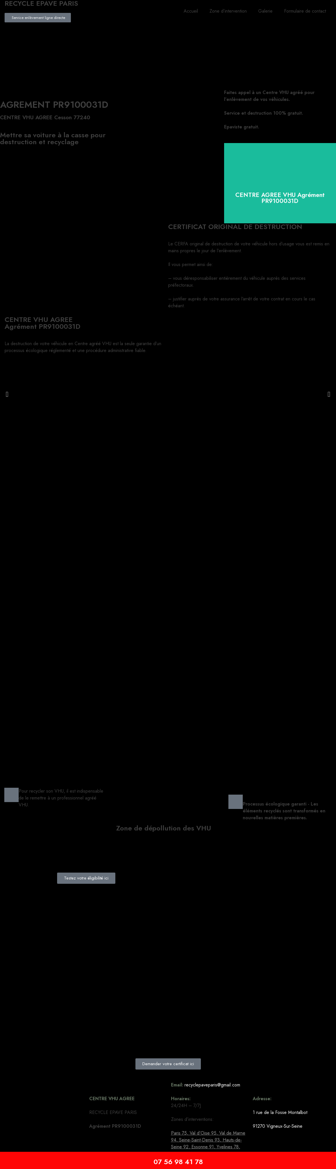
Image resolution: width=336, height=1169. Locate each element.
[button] (7, 394)
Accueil (191, 11)
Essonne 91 (202, 1146)
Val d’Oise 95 (203, 1133)
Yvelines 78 (228, 1146)
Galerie (265, 11)
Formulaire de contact (305, 11)
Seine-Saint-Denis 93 (199, 1140)
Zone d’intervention (228, 11)
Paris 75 (179, 1133)
